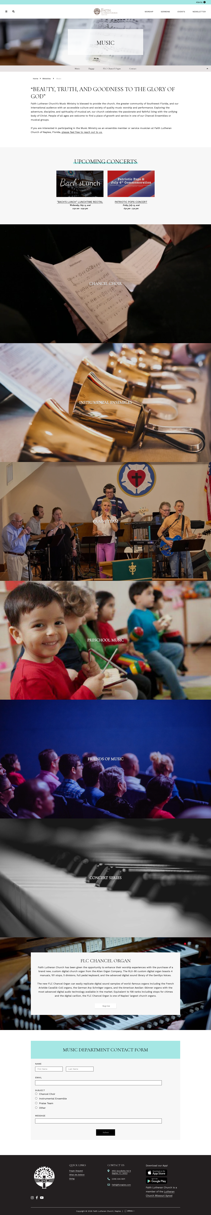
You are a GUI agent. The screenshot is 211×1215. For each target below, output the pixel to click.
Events (181, 12)
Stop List (106, 1006)
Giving (71, 1178)
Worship (149, 12)
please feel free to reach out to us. (82, 132)
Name (38, 1063)
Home (35, 78)
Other (42, 1108)
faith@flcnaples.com (121, 1185)
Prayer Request (76, 1171)
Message (40, 1115)
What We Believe (77, 1175)
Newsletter (199, 12)
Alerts (201, 2)
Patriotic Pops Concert (131, 201)
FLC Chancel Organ (112, 68)
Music (77, 68)
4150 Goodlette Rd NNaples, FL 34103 (121, 1172)
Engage (91, 68)
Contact (132, 68)
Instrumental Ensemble (53, 1098)
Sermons (165, 12)
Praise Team (46, 1103)
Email (38, 1077)
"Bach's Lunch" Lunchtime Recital (80, 201)
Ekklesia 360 (129, 1211)
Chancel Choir (47, 1094)
